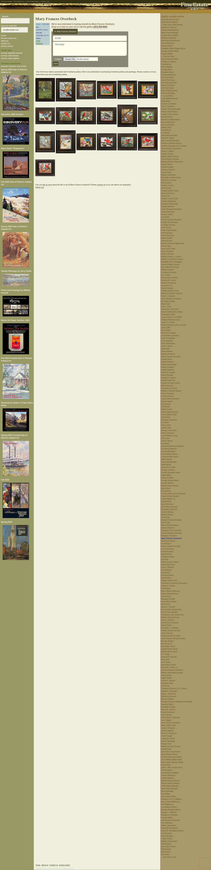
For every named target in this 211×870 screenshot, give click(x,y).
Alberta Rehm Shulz (169, 652)
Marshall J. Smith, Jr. (169, 667)
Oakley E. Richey (168, 586)
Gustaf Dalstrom (167, 206)
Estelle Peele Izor (168, 380)
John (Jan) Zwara (168, 846)
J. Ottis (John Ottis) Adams (172, 25)
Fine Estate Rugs (33, 1)
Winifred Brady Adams (170, 30)
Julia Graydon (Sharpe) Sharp (173, 638)
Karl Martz (165, 443)
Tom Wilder (165, 794)
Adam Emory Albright (169, 33)
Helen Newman (167, 504)
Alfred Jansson (167, 386)
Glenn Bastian (167, 67)
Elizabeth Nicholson (169, 509)
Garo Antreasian (167, 43)
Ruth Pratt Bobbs (168, 93)
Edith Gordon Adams (169, 22)
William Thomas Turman (171, 746)
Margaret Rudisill (168, 599)
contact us (5, 43)
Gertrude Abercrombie (170, 19)
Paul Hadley (166, 330)
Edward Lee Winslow (169, 815)
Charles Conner (167, 185)
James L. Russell (168, 607)
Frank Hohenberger (169, 364)
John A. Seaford (167, 620)
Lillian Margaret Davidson (171, 209)
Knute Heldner (167, 351)
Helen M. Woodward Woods (172, 831)
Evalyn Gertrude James (170, 383)
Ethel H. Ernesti (167, 254)
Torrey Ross (166, 596)
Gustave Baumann (168, 75)
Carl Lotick (165, 438)
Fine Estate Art (19, 1)
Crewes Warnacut (168, 775)
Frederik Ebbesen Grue (170, 320)
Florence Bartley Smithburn (172, 670)
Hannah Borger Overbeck (171, 533)
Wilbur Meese (166, 459)
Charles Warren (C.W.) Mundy (173, 494)
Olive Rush (165, 604)
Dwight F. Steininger (169, 691)
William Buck (166, 127)
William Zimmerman (169, 841)
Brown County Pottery (170, 562)
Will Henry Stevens (169, 696)
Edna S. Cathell (167, 151)
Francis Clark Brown (169, 112)
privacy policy (7, 46)
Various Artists (167, 46)
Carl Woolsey (166, 833)
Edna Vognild (166, 770)
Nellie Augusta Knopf (169, 412)
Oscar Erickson (167, 251)
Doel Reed (165, 573)
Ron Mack (165, 854)
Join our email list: (9, 26)
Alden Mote (165, 488)
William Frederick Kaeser (171, 391)
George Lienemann (169, 430)
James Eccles (166, 241)
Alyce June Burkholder (170, 141)
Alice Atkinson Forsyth (170, 267)
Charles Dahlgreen (168, 201)
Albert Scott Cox (167, 193)
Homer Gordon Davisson (171, 220)
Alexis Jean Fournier (169, 278)
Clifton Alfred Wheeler (170, 786)
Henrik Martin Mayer (169, 454)
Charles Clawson (168, 170)
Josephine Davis (168, 212)
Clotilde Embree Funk (170, 291)
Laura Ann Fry (167, 285)
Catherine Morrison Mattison (172, 446)
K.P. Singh (165, 654)
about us (5, 41)
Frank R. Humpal (168, 372)
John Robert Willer (168, 796)
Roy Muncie (166, 491)
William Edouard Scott (170, 617)
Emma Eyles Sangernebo (171, 609)
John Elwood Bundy (169, 135)
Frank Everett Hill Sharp (171, 636)
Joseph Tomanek (168, 728)
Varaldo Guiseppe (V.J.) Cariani (173, 146)
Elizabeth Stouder (168, 707)
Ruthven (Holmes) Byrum (171, 143)
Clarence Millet (167, 478)
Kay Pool (164, 559)
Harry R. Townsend (169, 733)
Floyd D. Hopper (167, 367)
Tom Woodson (167, 823)
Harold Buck (166, 130)
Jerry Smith (165, 662)
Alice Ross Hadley (168, 333)
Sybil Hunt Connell (168, 180)
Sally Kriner (165, 417)
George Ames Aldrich (169, 35)
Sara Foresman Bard (169, 59)
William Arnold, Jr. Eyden (171, 256)
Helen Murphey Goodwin (171, 299)
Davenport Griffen (168, 314)
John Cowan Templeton (170, 723)
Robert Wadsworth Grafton (172, 312)
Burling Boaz (166, 849)
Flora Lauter (166, 425)
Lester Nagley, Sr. (168, 499)
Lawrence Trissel (168, 738)
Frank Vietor (166, 765)
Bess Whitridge (167, 791)
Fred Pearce (166, 544)
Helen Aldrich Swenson (170, 717)
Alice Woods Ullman (169, 754)
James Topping (167, 731)
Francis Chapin (167, 154)
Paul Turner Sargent (169, 612)
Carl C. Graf (166, 307)
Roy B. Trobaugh (168, 741)
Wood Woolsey (167, 836)
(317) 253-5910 (100, 27)
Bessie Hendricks (168, 354)
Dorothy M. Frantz (168, 280)
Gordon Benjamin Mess (170, 472)
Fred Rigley (165, 588)
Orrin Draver (166, 227)
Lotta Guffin (166, 328)
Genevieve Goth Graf (169, 309)
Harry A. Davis (167, 214)
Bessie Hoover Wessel (170, 783)
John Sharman (167, 633)
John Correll (166, 188)
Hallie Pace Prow (168, 565)
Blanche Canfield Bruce (170, 119)
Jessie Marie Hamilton (170, 335)
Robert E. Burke (167, 138)
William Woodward (168, 825)
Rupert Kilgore (167, 401)
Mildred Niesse (167, 515)
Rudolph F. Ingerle (168, 378)
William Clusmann (168, 175)
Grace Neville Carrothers (171, 148)
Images (58, 59)
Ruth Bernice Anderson (170, 40)
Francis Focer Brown (169, 114)
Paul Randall (166, 570)
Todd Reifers (166, 578)
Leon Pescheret (167, 549)
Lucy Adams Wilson (169, 807)
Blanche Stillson (167, 699)
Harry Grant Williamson (170, 802)
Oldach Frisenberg (168, 283)
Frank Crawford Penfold (170, 546)
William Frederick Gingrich (171, 293)
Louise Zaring (166, 839)
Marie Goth (165, 304)
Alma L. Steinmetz (168, 694)
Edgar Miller (166, 475)
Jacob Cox (165, 196)
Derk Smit (165, 659)
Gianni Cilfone (167, 164)
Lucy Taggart (166, 720)
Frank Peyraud (167, 551)
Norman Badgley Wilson (171, 810)
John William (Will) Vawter (171, 760)
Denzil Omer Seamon (170, 623)
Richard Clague (167, 167)
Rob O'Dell (165, 522)
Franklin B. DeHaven (169, 222)
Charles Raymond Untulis (171, 757)
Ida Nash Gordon (168, 301)
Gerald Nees (166, 501)
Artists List (39, 187)
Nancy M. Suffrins (168, 709)
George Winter (167, 817)
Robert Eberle (166, 238)
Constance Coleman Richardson (174, 583)
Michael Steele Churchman (172, 162)
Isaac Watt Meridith (169, 462)
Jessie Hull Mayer (168, 451)
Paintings (39, 43)
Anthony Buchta (167, 125)
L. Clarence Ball (167, 56)
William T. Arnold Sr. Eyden (172, 259)
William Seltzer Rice (169, 580)
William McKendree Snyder (172, 673)
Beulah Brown (167, 117)
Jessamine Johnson (169, 388)
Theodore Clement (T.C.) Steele (174, 688)
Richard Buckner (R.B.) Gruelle (173, 325)
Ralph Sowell (166, 678)
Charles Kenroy (167, 396)
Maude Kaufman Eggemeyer (172, 243)
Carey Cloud (166, 172)
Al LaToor (165, 422)
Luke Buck (165, 133)
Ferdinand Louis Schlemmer (172, 615)
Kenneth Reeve (167, 575)
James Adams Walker (170, 773)
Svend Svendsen (168, 712)
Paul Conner (166, 183)
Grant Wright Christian (170, 159)
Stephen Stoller (167, 704)
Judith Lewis (166, 428)
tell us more (47, 185)
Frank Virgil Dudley (169, 230)
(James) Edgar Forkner (170, 264)
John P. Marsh (167, 441)
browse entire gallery (10, 58)
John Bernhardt (167, 88)
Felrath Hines (166, 359)
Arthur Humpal (167, 375)
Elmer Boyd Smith (168, 665)
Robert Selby (166, 625)
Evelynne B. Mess (168, 467)
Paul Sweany (166, 715)
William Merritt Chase (170, 156)
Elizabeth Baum (167, 72)
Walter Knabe (166, 409)
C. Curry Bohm (167, 96)
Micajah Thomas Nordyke (171, 520)
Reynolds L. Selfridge (170, 628)
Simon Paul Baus (168, 80)
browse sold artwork (10, 56)
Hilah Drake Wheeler (169, 789)
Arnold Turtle (166, 749)
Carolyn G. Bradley (169, 104)
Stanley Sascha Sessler (170, 630)
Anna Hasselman (168, 343)
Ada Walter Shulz (168, 646)
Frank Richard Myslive (170, 496)
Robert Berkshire (168, 85)
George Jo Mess (168, 470)
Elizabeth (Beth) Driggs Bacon (173, 48)
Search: (5, 16)
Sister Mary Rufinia (169, 601)
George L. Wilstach (169, 812)
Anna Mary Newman (169, 507)
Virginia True (166, 744)
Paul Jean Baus (167, 77)
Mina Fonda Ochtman (170, 525)
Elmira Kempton (167, 393)
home (3, 36)
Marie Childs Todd (168, 725)
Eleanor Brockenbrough (170, 109)
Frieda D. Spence (168, 681)
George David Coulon (170, 191)
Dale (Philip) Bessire (169, 91)
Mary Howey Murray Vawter (172, 762)
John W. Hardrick (168, 338)
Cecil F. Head (166, 346)
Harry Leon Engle (168, 249)
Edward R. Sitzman (169, 657)
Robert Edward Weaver (170, 781)
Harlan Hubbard (167, 370)
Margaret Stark (167, 683)
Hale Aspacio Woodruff (170, 820)
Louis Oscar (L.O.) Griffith (171, 317)
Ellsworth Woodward (169, 828)
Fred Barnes (166, 64)
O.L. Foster (165, 275)
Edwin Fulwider (167, 288)
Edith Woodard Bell (169, 83)
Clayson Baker (167, 54)
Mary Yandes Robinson (170, 591)
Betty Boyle (165, 101)
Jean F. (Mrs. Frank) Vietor (172, 767)
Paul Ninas (165, 517)
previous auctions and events (14, 66)
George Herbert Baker (170, 51)
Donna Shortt (166, 644)
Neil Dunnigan (167, 233)
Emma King (166, 404)
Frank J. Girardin (168, 296)
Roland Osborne (167, 528)
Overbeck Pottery (168, 541)
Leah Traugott (166, 736)
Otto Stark (165, 686)
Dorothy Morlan (167, 483)
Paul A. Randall (167, 567)
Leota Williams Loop (169, 436)
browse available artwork (12, 53)
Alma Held (165, 349)
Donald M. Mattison (169, 449)
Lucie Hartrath (167, 341)
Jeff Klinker (165, 407)
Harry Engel (166, 246)
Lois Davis (165, 217)
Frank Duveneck (167, 235)
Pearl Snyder (166, 675)
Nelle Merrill (166, 465)
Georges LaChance (169, 420)
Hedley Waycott (167, 778)
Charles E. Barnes (168, 62)
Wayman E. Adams (169, 27)
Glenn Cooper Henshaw (171, 357)
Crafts (38, 41)
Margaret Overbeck (169, 536)
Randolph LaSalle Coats (171, 177)
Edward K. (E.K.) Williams (171, 799)
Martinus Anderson (168, 38)
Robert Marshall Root (169, 594)
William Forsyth (167, 270)
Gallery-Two (45, 1)
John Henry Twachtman (170, 752)
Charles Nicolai (167, 512)
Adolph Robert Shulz (169, 649)
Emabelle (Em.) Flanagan (171, 262)
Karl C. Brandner (168, 106)
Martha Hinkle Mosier (169, 486)
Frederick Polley (167, 557)
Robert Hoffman (167, 362)
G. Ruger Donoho (168, 225)
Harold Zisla (166, 844)
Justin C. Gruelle (168, 322)
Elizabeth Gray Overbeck (171, 530)
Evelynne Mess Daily (169, 204)
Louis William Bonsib (169, 98)
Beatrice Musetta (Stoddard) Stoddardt (176, 702)
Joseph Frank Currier (169, 199)
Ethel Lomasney (167, 433)
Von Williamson (167, 804)
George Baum (166, 69)
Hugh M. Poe (166, 554)
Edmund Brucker (168, 122)
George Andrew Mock (170, 480)
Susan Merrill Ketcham (170, 399)
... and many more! (168, 857)
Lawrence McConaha (169, 457)
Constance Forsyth (168, 272)
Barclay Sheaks (167, 641)
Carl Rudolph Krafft (169, 414)
